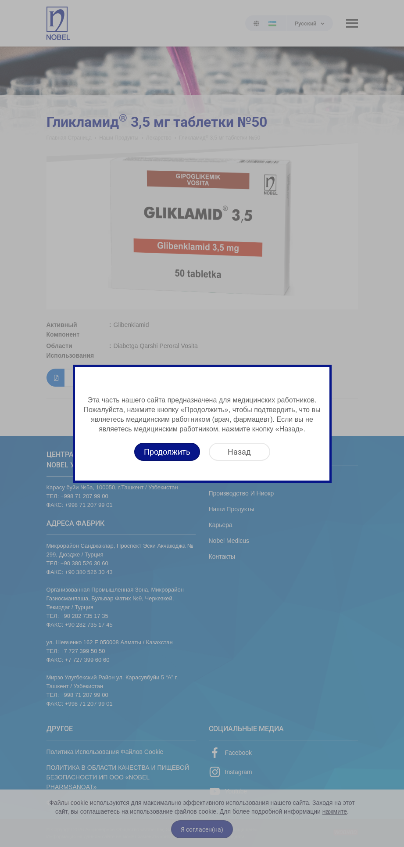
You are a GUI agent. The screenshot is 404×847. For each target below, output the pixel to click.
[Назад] (239, 452)
